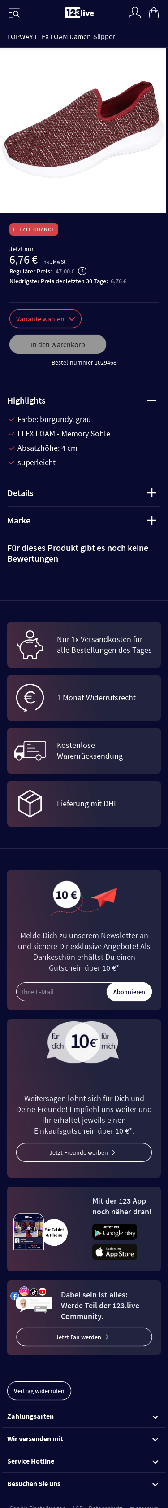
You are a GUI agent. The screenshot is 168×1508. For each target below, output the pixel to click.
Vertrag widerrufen (39, 1391)
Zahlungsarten (82, 1415)
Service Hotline (82, 1460)
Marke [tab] (81, 520)
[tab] (84, 553)
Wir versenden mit (82, 1438)
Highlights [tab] (81, 400)
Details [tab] (81, 492)
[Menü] (14, 12)
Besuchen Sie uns (82, 1483)
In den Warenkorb (58, 344)
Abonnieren (129, 992)
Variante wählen (45, 318)
